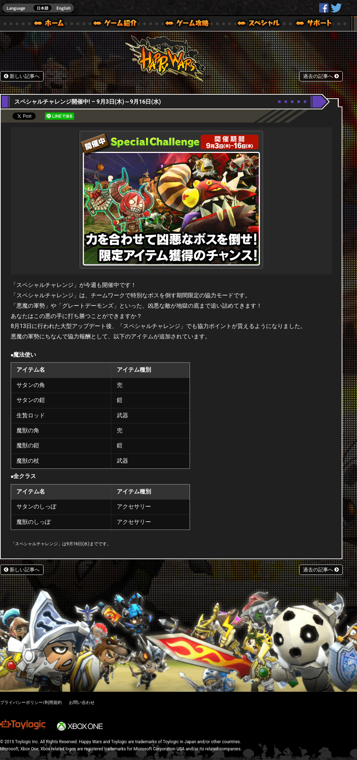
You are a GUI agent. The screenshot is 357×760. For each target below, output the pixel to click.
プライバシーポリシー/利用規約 (31, 702)
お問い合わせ (82, 702)
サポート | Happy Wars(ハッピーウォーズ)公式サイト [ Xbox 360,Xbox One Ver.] (314, 24)
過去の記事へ (321, 76)
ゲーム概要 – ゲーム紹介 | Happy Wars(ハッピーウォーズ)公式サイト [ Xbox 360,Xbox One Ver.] (117, 24)
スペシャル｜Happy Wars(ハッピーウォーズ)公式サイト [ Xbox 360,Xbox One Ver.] (249, 24)
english (38, 8)
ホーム (52, 24)
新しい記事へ (22, 76)
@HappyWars (336, 8)
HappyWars (324, 8)
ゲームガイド (183, 24)
